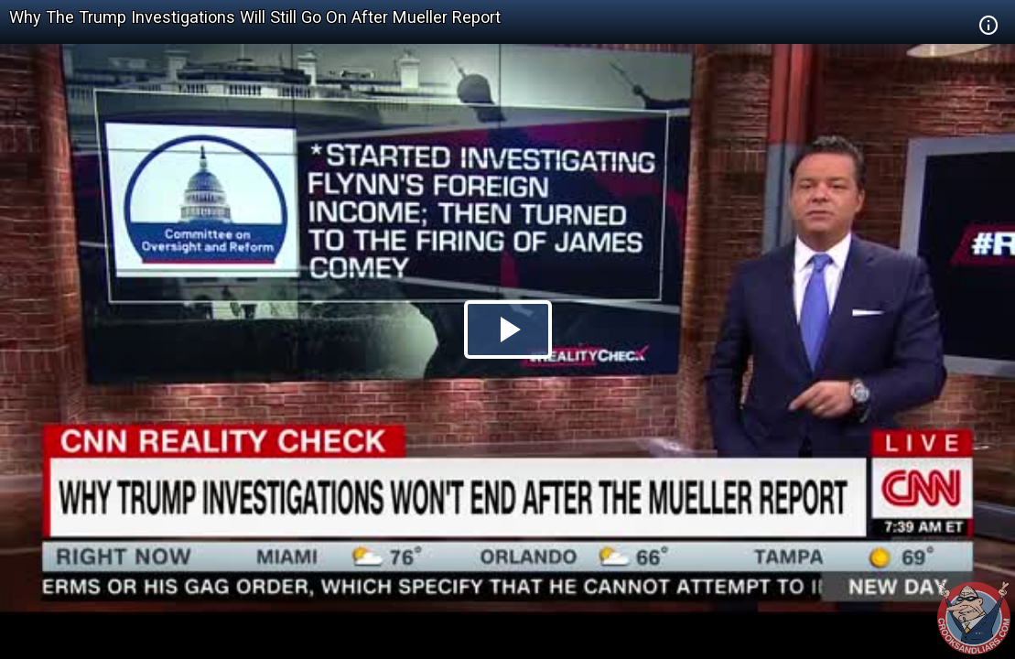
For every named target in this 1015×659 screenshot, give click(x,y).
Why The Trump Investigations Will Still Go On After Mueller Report (255, 17)
